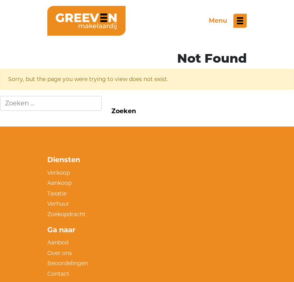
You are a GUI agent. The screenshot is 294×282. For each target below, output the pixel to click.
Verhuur (58, 203)
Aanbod (57, 242)
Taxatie (56, 193)
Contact (58, 273)
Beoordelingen (67, 263)
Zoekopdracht (66, 214)
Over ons (59, 253)
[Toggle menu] (228, 21)
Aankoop (59, 182)
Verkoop (58, 172)
